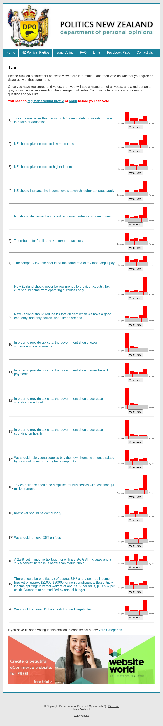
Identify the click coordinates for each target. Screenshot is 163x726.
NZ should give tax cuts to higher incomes (44, 167)
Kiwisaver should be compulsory (37, 513)
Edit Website (81, 715)
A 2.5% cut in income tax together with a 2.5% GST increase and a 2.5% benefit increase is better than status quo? (62, 561)
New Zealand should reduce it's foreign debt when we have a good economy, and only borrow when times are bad (62, 316)
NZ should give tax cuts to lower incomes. (44, 144)
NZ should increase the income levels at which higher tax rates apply (64, 190)
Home (10, 52)
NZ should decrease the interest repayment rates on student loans (62, 216)
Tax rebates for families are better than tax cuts (48, 241)
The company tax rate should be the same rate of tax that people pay (64, 263)
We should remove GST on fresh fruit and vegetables (53, 609)
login (73, 101)
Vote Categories (110, 630)
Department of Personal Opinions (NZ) (82, 706)
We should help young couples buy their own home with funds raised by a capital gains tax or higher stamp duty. (64, 459)
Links (97, 52)
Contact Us (144, 52)
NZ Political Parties (35, 52)
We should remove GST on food (37, 537)
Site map (113, 706)
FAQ (83, 52)
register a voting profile (45, 101)
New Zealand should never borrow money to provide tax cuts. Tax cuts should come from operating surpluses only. (62, 288)
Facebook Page (118, 52)
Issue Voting (65, 52)
